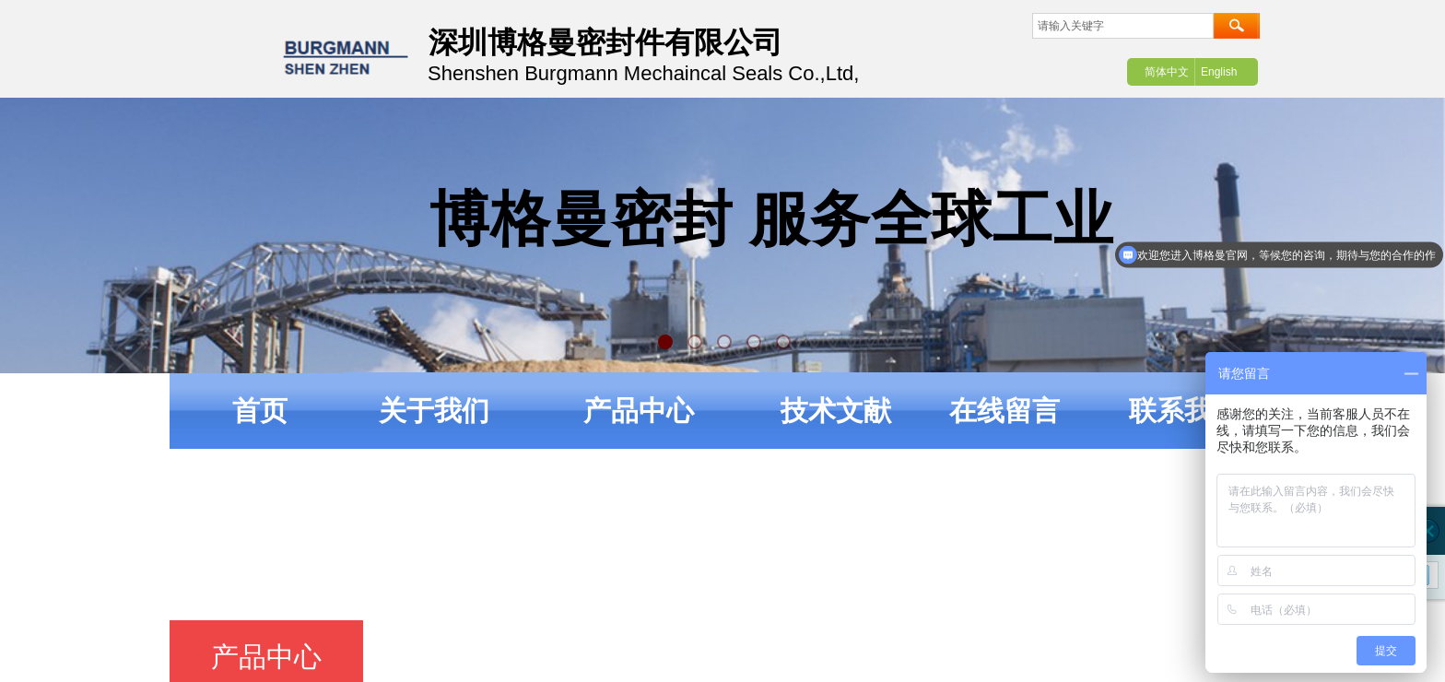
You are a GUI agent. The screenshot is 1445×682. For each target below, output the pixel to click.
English (1219, 71)
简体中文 (1167, 71)
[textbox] (1123, 26)
